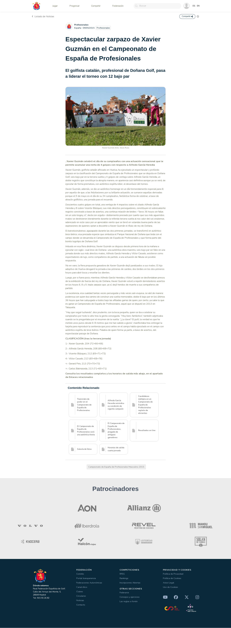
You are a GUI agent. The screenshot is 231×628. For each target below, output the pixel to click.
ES (194, 6)
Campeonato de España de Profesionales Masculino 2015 (116, 467)
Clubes (79, 591)
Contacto (80, 604)
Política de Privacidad (173, 574)
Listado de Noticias (43, 16)
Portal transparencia (86, 578)
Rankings (124, 578)
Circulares (81, 596)
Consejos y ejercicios (130, 597)
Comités (80, 574)
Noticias (80, 600)
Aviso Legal (168, 582)
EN (198, 6)
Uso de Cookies (170, 587)
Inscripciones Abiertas (130, 582)
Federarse (124, 592)
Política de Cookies (172, 578)
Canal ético (81, 587)
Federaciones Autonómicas (89, 582)
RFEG (122, 574)
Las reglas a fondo (129, 601)
